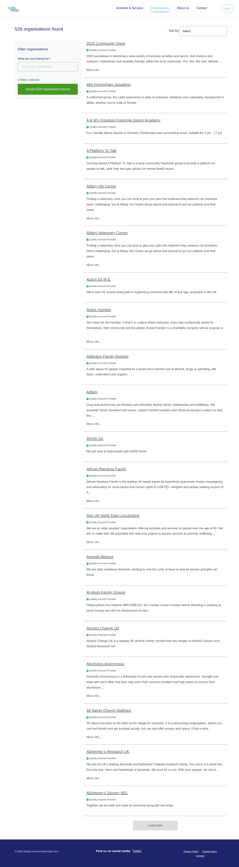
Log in (227, 8)
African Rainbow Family (106, 469)
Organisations (160, 8)
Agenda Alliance (99, 557)
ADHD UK (94, 439)
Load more (155, 825)
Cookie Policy (209, 851)
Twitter (137, 851)
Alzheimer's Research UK (107, 751)
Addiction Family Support (107, 356)
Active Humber (98, 310)
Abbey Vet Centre (101, 186)
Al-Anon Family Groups (106, 592)
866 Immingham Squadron (108, 84)
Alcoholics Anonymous (105, 664)
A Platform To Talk (101, 150)
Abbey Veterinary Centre (107, 233)
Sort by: (174, 30)
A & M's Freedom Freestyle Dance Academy (123, 120)
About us (183, 8)
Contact (202, 8)
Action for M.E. (98, 279)
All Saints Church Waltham (108, 710)
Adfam (91, 392)
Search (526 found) (47, 89)
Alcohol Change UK (102, 628)
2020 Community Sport (105, 43)
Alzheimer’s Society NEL (107, 793)
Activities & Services (129, 8)
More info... (94, 69)
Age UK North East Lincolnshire (113, 515)
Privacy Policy (191, 851)
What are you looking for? (34, 58)
